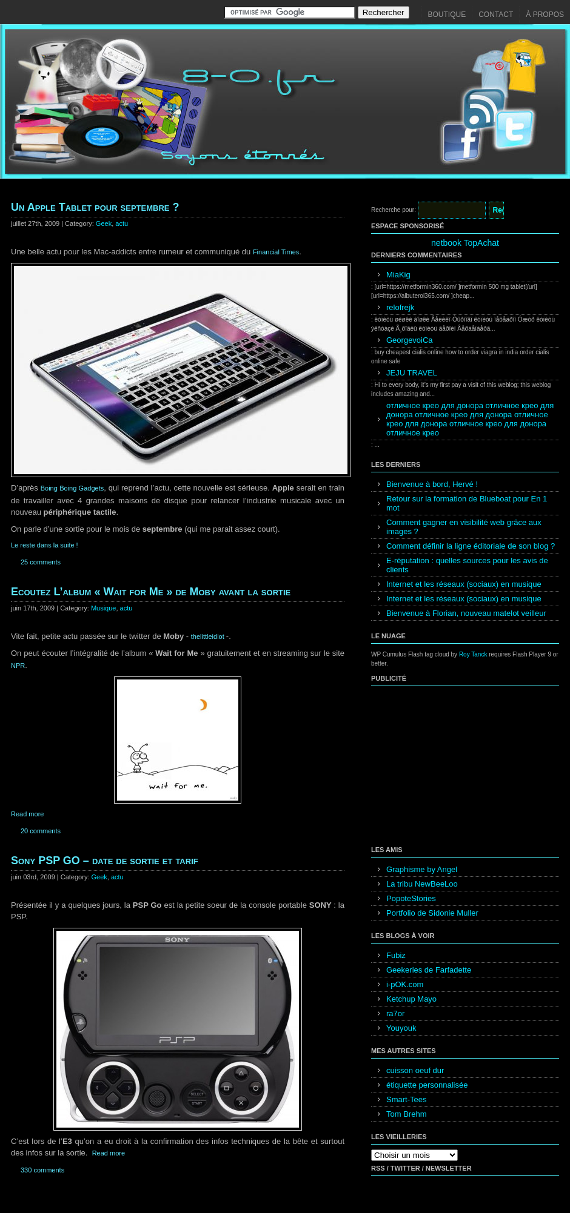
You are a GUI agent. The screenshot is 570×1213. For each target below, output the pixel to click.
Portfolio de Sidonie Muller (432, 912)
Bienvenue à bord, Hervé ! (432, 484)
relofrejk (400, 307)
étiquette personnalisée (427, 1084)
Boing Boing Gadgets (72, 488)
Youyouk (401, 1028)
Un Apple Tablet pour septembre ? (95, 207)
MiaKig (398, 274)
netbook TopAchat (465, 243)
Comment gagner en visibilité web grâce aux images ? (464, 527)
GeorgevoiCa (409, 340)
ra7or (395, 1013)
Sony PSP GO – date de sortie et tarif (104, 860)
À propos (545, 14)
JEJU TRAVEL (411, 372)
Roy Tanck (473, 654)
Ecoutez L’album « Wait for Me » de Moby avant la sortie (150, 592)
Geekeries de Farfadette (428, 969)
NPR (18, 665)
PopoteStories (411, 898)
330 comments (42, 1170)
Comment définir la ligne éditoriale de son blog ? (470, 545)
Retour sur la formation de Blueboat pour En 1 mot (466, 503)
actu (121, 223)
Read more (27, 814)
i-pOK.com (404, 984)
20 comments (41, 831)
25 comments (41, 562)
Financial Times (276, 252)
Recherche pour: (393, 210)
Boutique (447, 14)
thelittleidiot (208, 636)
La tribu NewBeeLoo (422, 883)
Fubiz (396, 955)
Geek (104, 223)
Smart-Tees (406, 1099)
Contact (495, 14)
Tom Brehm (406, 1114)
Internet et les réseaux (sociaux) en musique (464, 584)
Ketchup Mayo (411, 998)
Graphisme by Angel (421, 869)
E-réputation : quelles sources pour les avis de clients (467, 565)
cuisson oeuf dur (415, 1070)
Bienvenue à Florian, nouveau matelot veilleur (466, 613)
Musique (103, 608)
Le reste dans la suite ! (44, 545)
